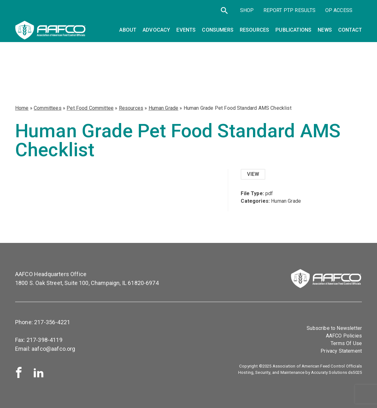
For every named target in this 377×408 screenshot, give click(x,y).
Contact (350, 30)
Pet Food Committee (90, 108)
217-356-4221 (52, 322)
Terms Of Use (346, 343)
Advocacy (156, 30)
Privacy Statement (341, 351)
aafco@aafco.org (53, 348)
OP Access (338, 10)
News (325, 30)
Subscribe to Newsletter (334, 328)
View (253, 174)
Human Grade (164, 108)
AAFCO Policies (344, 336)
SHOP (247, 10)
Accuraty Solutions (329, 372)
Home (22, 108)
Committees (48, 108)
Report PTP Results (289, 10)
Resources (131, 108)
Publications (293, 30)
